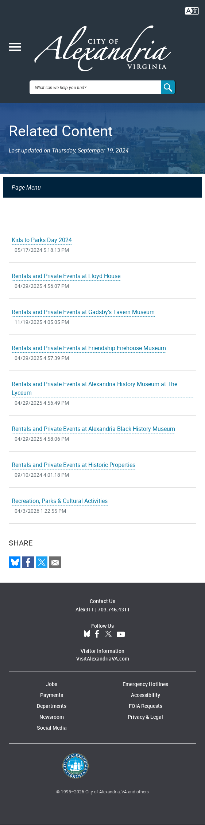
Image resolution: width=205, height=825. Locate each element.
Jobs (51, 684)
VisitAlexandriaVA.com (102, 658)
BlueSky (87, 634)
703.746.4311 (114, 609)
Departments (51, 705)
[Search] (168, 87)
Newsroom (51, 716)
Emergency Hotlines (145, 684)
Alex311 (85, 609)
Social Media (52, 727)
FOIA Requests (145, 705)
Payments (51, 694)
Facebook (97, 634)
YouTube (121, 634)
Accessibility (145, 694)
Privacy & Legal (145, 716)
